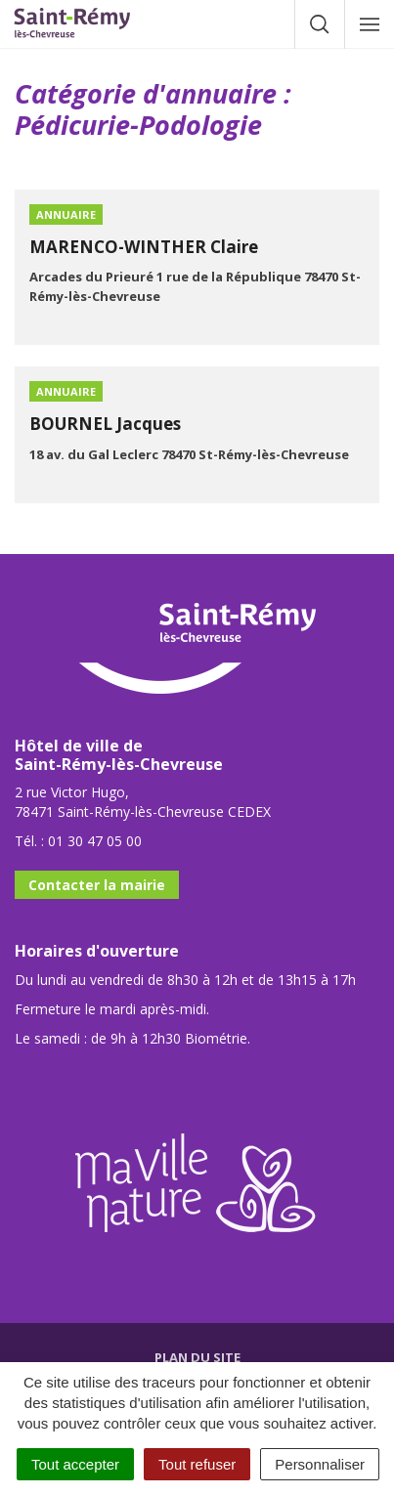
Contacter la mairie (96, 885)
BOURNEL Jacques (105, 423)
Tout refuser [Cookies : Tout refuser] (197, 1464)
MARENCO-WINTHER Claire (143, 246)
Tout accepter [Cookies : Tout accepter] (75, 1464)
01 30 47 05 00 (95, 841)
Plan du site (197, 1357)
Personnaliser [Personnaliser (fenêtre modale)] (320, 1464)
